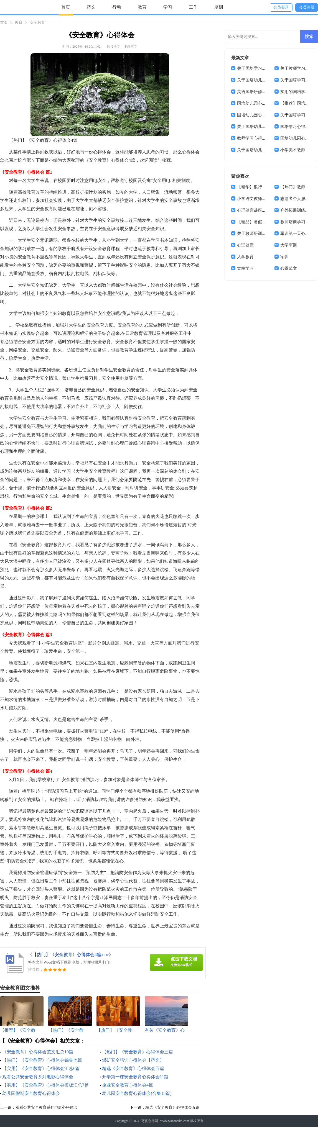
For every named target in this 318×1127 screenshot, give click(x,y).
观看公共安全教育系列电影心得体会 (37, 1076)
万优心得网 (149, 1121)
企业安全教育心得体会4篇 (127, 1085)
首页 (65, 7)
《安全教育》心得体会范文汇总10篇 (37, 1051)
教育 (142, 7)
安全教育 (37, 23)
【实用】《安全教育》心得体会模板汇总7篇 (45, 1085)
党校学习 (245, 268)
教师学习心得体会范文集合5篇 (265, 138)
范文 (91, 7)
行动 (116, 7)
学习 (167, 7)
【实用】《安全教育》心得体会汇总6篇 (41, 1068)
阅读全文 (113, 46)
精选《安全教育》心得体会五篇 (133, 1068)
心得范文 (288, 268)
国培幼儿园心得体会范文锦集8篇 (267, 115)
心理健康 (245, 245)
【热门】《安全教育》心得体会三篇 (137, 1051)
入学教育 (245, 257)
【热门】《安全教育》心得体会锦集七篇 (42, 1060)
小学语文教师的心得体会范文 (264, 198)
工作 (193, 7)
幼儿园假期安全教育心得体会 (31, 1093)
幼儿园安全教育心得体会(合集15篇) (137, 1093)
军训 (284, 257)
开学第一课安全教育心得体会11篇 (135, 1076)
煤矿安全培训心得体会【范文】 (133, 1060)
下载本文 (130, 46)
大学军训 (288, 245)
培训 (218, 7)
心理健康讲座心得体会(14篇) (263, 210)
